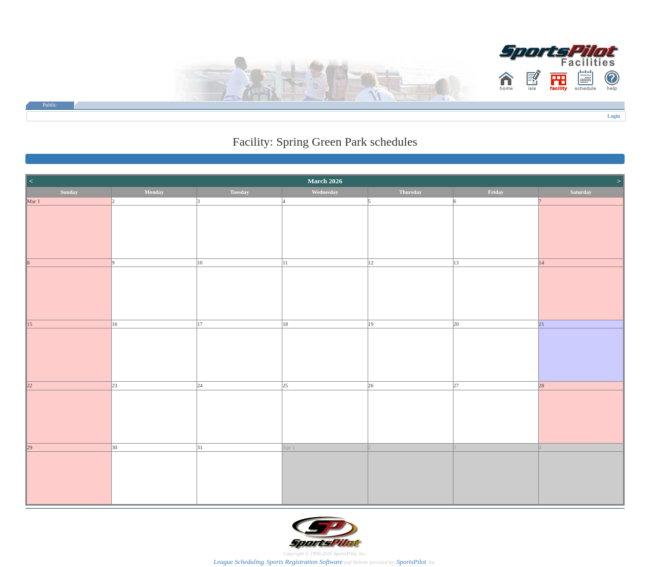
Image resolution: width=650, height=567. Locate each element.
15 (29, 324)
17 (200, 324)
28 (541, 385)
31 (200, 447)
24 (200, 385)
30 (114, 447)
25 (285, 385)
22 (29, 385)
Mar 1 (33, 201)
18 (285, 324)
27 (456, 385)
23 (114, 385)
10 (200, 262)
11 (284, 262)
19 (371, 324)
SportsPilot (412, 561)
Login (613, 116)
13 (456, 262)
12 (371, 262)
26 (371, 385)
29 (29, 447)
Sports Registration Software (305, 561)
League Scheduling (238, 561)
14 (541, 262)
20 (456, 324)
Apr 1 (288, 447)
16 (114, 324)
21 (541, 324)
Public (49, 105)
